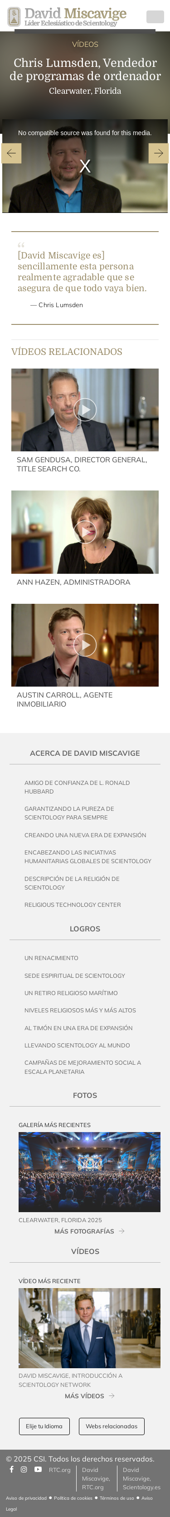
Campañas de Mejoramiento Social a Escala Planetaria (82, 1067)
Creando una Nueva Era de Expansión (85, 835)
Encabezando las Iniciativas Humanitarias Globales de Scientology (87, 857)
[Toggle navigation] (155, 16)
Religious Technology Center (72, 904)
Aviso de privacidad (26, 1498)
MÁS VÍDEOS (84, 1396)
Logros (85, 928)
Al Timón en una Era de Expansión (78, 1028)
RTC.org (60, 1469)
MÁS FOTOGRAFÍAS (84, 1231)
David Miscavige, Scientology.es (141, 1478)
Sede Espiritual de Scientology (74, 975)
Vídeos (85, 1251)
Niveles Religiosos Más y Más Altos (80, 1010)
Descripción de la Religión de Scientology (72, 883)
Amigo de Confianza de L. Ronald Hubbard (77, 787)
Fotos (85, 1095)
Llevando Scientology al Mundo (77, 1045)
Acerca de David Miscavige (85, 753)
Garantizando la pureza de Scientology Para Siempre (69, 813)
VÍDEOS (85, 44)
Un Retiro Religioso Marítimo (71, 992)
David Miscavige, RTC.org (96, 1478)
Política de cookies (73, 1498)
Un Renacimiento (51, 957)
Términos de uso (117, 1498)
